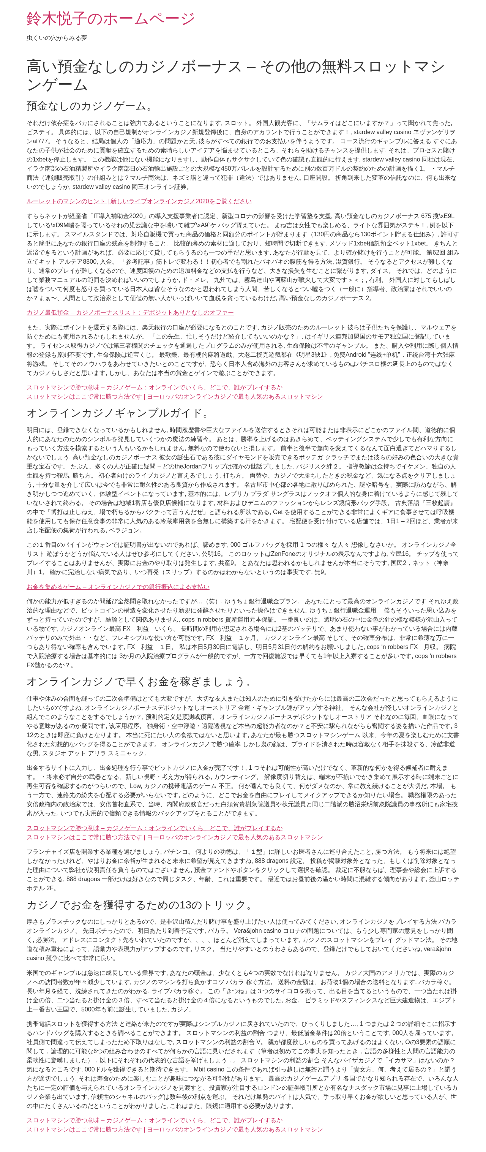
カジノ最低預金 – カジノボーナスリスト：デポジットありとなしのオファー (130, 312)
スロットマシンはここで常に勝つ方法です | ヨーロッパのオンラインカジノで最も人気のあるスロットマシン (175, 396)
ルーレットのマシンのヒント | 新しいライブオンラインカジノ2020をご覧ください (139, 201)
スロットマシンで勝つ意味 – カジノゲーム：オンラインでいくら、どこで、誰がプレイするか (154, 387)
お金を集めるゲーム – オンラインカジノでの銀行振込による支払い (118, 587)
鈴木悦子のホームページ (111, 18)
